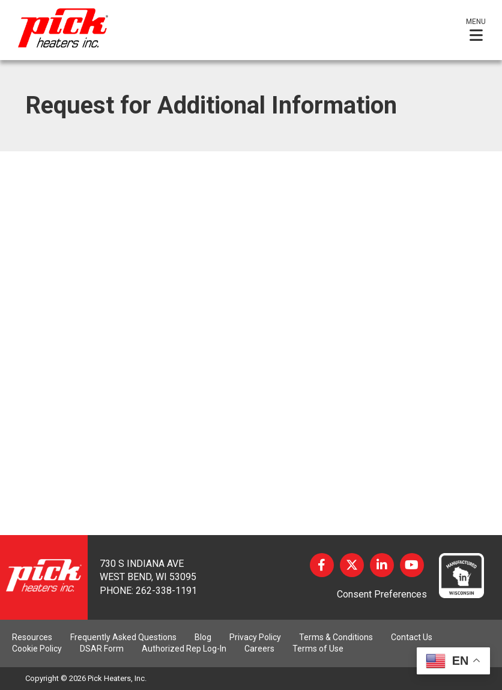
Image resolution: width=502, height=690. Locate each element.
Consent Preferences (382, 594)
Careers (259, 648)
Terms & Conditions (336, 637)
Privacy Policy (255, 637)
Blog (203, 637)
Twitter (352, 565)
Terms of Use (317, 648)
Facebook (322, 565)
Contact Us (411, 637)
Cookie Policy (37, 648)
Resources (32, 637)
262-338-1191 (166, 590)
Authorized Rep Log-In (184, 648)
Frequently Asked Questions (123, 637)
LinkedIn (382, 565)
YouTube (412, 565)
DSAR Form (102, 648)
